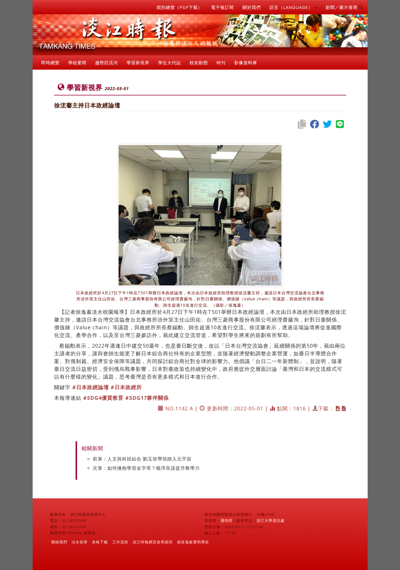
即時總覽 (50, 62)
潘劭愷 (226, 520)
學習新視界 (138, 62)
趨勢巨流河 (106, 62)
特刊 (221, 62)
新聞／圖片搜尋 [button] (344, 7)
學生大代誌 (169, 62)
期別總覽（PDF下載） (179, 7)
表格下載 (100, 541)
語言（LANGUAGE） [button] (293, 7)
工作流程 (120, 541)
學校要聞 (77, 62)
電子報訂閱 (222, 7)
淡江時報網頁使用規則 (153, 541)
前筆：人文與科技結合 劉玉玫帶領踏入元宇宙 (142, 459)
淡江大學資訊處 (271, 520)
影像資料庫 (245, 62)
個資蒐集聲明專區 (193, 541)
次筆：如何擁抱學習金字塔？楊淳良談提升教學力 (146, 468)
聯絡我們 (59, 541)
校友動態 (199, 62)
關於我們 (252, 7)
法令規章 (80, 541)
